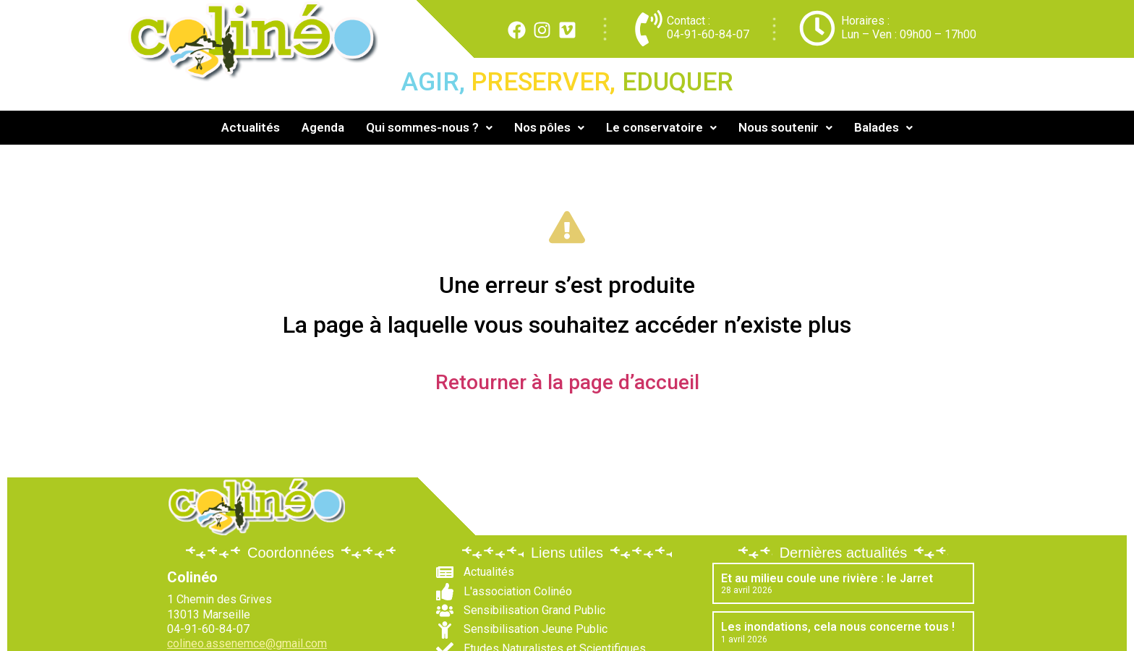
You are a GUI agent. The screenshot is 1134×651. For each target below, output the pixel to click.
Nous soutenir (785, 127)
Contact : (688, 20)
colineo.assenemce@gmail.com (247, 643)
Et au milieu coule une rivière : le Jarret (827, 578)
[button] (429, 128)
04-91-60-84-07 (708, 34)
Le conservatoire (661, 127)
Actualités (250, 127)
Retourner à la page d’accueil (567, 382)
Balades (883, 127)
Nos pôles (549, 127)
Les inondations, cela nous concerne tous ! (838, 627)
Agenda (323, 127)
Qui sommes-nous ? (429, 127)
